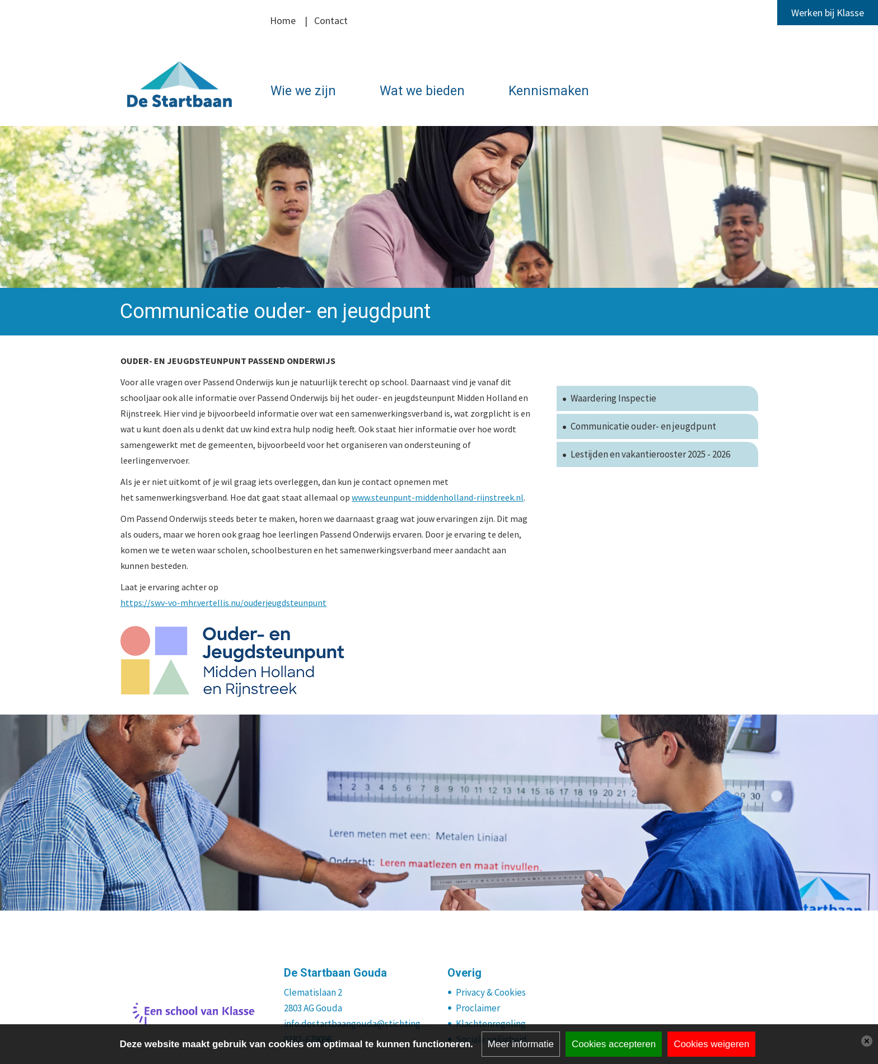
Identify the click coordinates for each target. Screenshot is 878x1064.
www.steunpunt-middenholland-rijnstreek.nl (438, 497)
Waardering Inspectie (613, 398)
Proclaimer (478, 1008)
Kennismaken (548, 91)
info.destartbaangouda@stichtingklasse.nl (357, 1024)
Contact (331, 20)
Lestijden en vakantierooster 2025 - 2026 (650, 454)
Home (283, 20)
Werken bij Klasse (827, 12)
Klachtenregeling (491, 1024)
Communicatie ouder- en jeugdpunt (643, 426)
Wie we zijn (303, 91)
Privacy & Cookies (491, 992)
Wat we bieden (422, 91)
